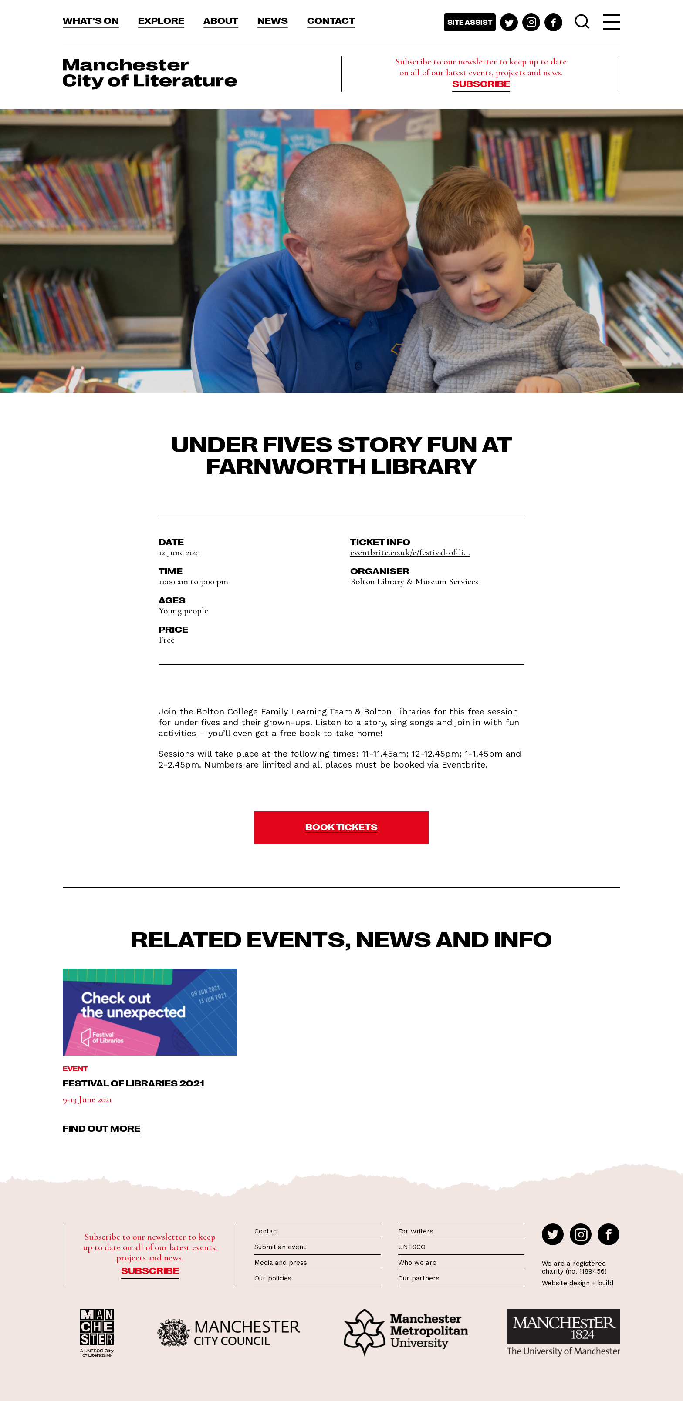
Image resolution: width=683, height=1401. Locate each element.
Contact (331, 20)
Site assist (469, 22)
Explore (161, 20)
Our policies (272, 1278)
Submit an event (280, 1247)
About (220, 20)
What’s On (91, 20)
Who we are (417, 1263)
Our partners (419, 1278)
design (579, 1283)
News (272, 20)
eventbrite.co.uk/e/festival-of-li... (410, 552)
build (605, 1283)
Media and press (280, 1263)
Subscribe (481, 83)
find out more (101, 1128)
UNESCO (411, 1247)
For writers (415, 1231)
